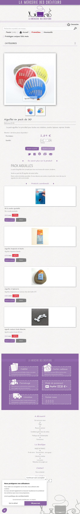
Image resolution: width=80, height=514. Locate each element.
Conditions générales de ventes (40, 432)
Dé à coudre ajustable (12, 208)
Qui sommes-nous (40, 420)
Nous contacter (40, 472)
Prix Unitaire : (9, 136)
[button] (4, 510)
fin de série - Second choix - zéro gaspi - (40, 452)
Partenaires (40, 439)
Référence (7, 123)
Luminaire (40, 460)
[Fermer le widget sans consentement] (35, 478)
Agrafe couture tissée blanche (15, 329)
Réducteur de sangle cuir (40, 462)
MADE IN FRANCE (40, 449)
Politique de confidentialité (40, 436)
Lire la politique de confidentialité (16, 496)
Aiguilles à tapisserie (12, 289)
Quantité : (8, 140)
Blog (40, 424)
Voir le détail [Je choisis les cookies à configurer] (13, 503)
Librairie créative (40, 456)
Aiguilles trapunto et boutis (14, 248)
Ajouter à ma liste (48, 149)
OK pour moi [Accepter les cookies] (35, 503)
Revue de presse (40, 428)
